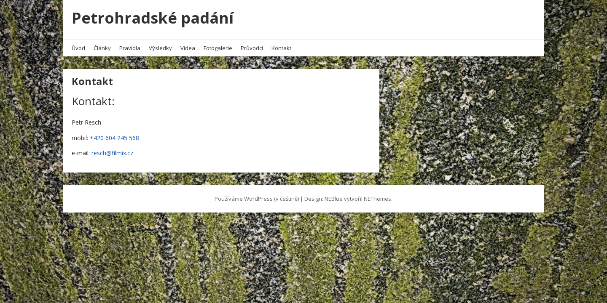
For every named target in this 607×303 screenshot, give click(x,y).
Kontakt (281, 48)
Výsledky (160, 48)
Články (102, 48)
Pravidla (129, 48)
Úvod (78, 48)
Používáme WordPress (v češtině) (257, 198)
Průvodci (252, 48)
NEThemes (377, 198)
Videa (187, 48)
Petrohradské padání (153, 18)
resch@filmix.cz (112, 153)
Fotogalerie (218, 48)
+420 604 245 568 (114, 138)
